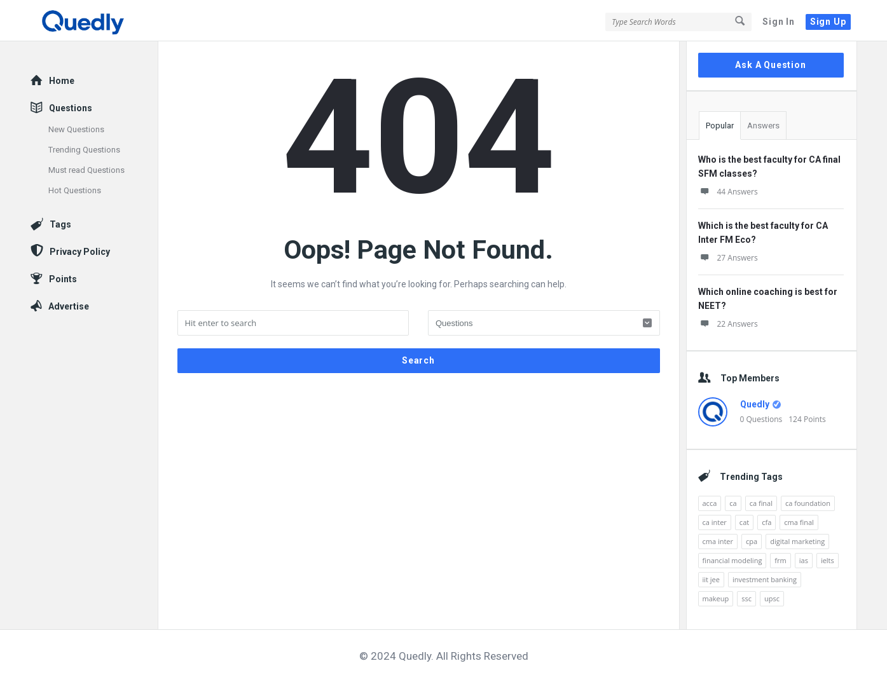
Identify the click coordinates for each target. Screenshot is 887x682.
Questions (70, 108)
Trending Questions (84, 149)
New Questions (76, 129)
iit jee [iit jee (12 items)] (711, 579)
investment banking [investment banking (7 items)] (764, 579)
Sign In (778, 22)
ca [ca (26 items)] (732, 503)
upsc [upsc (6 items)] (772, 598)
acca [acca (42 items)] (710, 503)
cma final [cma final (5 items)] (799, 522)
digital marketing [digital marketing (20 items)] (797, 541)
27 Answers (728, 257)
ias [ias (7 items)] (803, 560)
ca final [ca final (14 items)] (761, 503)
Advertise (68, 306)
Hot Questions (74, 190)
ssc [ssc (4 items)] (746, 598)
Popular (720, 125)
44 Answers (728, 191)
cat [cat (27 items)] (744, 522)
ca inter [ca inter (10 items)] (715, 522)
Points (63, 279)
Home (61, 81)
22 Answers (728, 323)
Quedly (754, 404)
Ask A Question (770, 65)
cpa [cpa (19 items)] (751, 541)
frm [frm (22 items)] (780, 560)
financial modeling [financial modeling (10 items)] (732, 560)
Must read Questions (86, 170)
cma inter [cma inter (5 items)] (718, 541)
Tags (60, 224)
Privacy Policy (80, 252)
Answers (763, 125)
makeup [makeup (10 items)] (716, 598)
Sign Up (828, 22)
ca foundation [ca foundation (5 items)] (807, 503)
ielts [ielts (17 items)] (827, 560)
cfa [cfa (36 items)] (766, 522)
